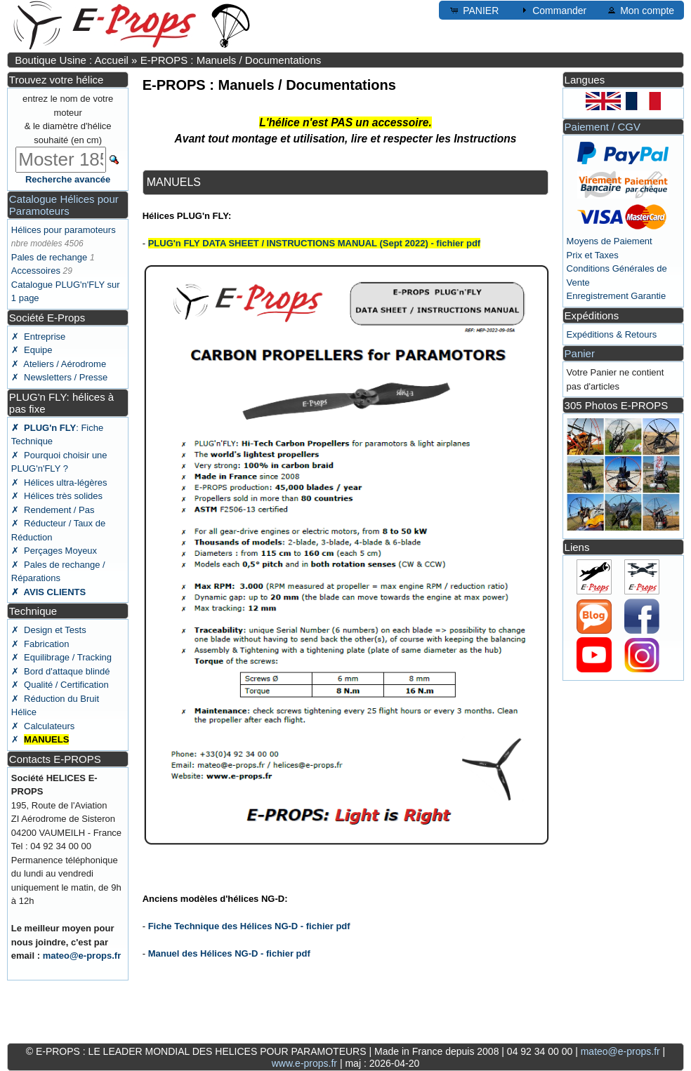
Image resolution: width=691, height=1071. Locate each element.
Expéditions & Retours (612, 334)
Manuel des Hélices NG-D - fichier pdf (229, 953)
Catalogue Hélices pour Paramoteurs (64, 205)
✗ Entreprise (38, 336)
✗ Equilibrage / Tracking (61, 657)
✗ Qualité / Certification (60, 684)
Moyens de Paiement (609, 241)
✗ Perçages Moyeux (54, 550)
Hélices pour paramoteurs (63, 230)
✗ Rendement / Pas (53, 510)
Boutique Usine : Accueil (72, 60)
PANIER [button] (474, 9)
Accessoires (35, 270)
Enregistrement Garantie (616, 296)
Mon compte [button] (640, 9)
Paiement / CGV (602, 127)
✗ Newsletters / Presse (59, 377)
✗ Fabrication (40, 644)
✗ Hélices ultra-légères (59, 482)
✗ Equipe (32, 350)
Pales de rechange (49, 257)
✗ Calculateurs (42, 726)
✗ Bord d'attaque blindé (60, 671)
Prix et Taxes (593, 255)
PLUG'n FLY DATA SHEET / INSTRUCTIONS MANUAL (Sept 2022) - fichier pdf (314, 243)
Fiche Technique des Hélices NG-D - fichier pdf (249, 926)
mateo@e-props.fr (82, 955)
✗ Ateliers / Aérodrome (58, 364)
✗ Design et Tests (48, 630)
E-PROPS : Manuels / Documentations (231, 60)
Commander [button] (552, 9)
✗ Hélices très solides (57, 496)
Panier (580, 353)
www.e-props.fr (304, 1063)
